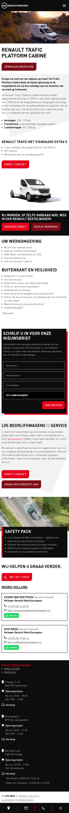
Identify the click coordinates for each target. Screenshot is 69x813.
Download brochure (19, 66)
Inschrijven (53, 405)
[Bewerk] (9, 808)
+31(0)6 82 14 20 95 (18, 606)
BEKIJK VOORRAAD (46, 226)
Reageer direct (15, 226)
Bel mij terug (16, 576)
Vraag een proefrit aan (21, 484)
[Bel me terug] (60, 808)
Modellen (10, 672)
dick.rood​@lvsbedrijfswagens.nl (24, 642)
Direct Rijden (12, 668)
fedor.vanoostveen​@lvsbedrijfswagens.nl (28, 610)
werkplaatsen (15, 438)
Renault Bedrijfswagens (16, 665)
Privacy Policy (27, 796)
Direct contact (15, 164)
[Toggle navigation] (64, 5)
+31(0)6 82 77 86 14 (18, 638)
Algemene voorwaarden (17, 800)
